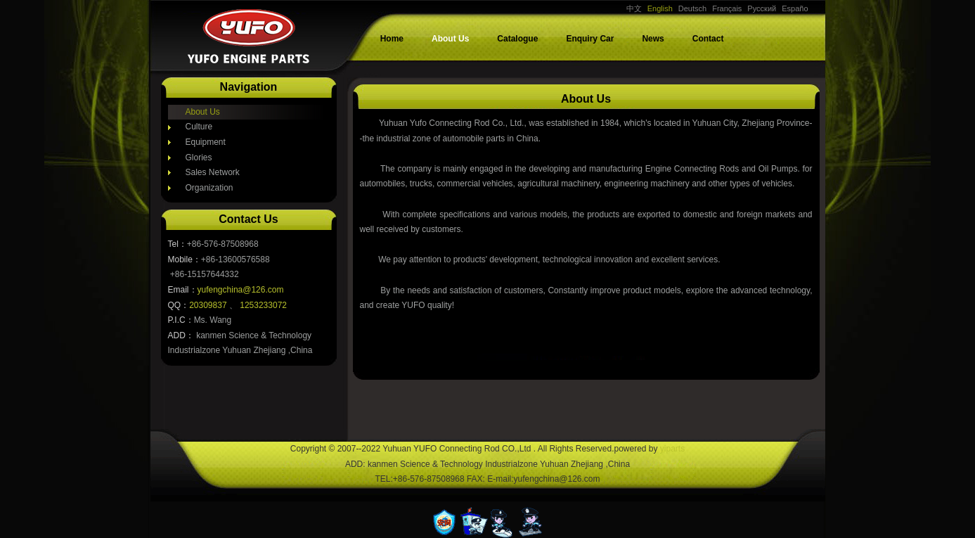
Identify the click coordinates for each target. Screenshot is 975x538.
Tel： (177, 244)
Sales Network (213, 172)
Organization (209, 188)
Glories (199, 157)
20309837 (209, 305)
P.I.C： (181, 320)
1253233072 (263, 305)
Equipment (206, 142)
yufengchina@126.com (241, 290)
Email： (183, 290)
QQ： (179, 305)
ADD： (181, 335)
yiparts (672, 449)
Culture (199, 127)
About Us (203, 112)
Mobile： (184, 259)
